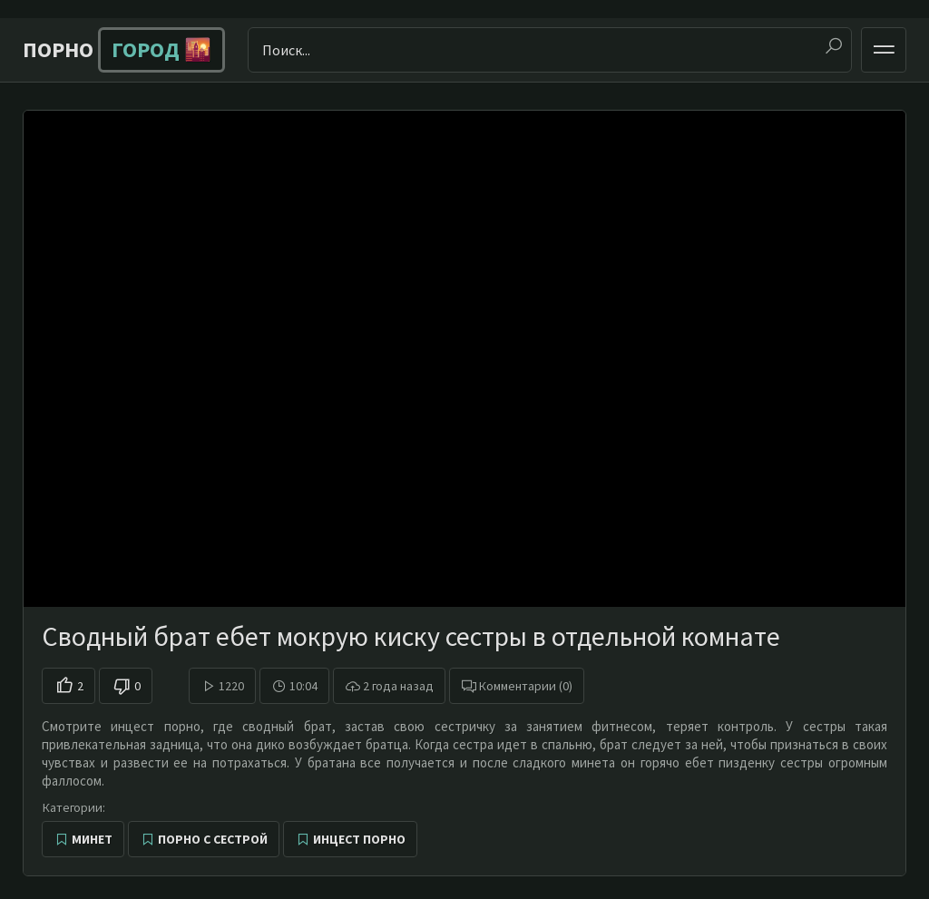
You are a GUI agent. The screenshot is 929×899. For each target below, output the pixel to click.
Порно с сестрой (213, 839)
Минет (92, 839)
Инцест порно (359, 839)
